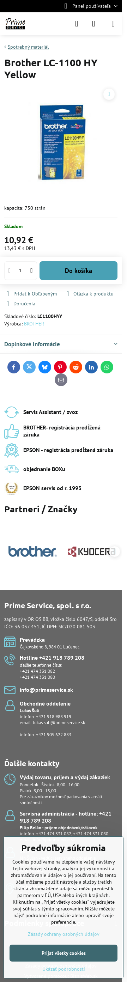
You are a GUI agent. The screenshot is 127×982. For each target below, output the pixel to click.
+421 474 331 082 (37, 671)
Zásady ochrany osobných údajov (63, 934)
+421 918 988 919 (53, 717)
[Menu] (113, 24)
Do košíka (78, 271)
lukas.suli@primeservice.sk (59, 723)
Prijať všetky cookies (64, 953)
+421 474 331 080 (37, 677)
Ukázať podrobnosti (63, 969)
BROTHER (34, 324)
